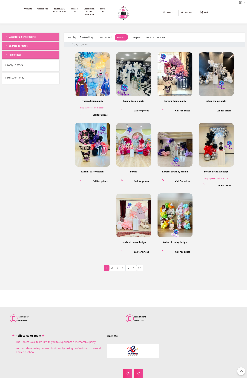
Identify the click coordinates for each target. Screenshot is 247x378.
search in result (17, 46)
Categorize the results (21, 37)
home (84, 44)
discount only (16, 77)
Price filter (13, 55)
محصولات (78, 44)
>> (139, 268)
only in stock (15, 65)
